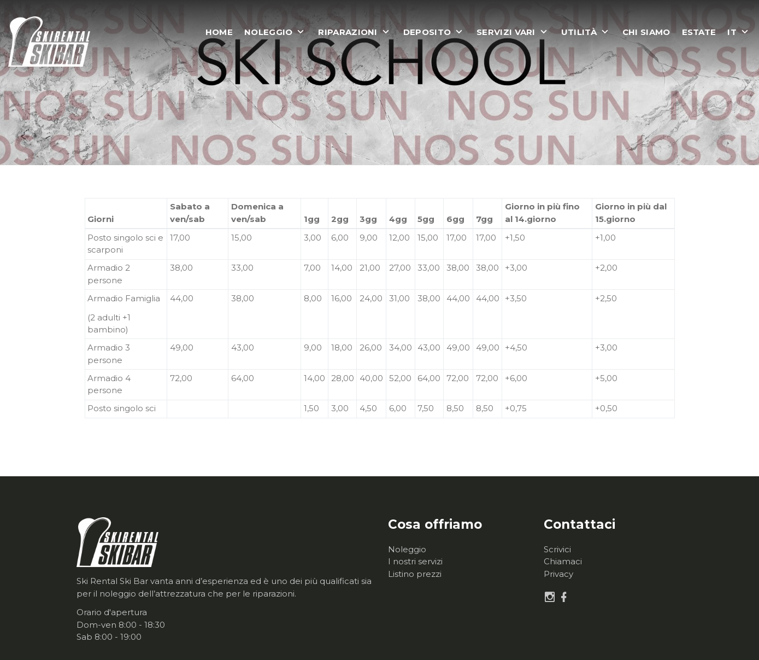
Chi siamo (646, 32)
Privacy (558, 574)
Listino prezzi (415, 574)
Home (219, 32)
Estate (699, 32)
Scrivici (557, 549)
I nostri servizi (415, 561)
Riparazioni (347, 32)
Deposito (427, 32)
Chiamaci (563, 561)
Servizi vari (506, 32)
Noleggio (268, 32)
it (732, 32)
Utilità (579, 32)
